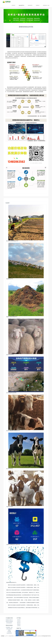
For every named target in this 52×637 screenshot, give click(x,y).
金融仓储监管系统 (42, 619)
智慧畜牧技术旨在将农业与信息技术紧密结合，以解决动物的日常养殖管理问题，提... (23, 607)
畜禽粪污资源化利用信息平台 (25, 299)
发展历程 (20, 624)
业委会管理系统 (32, 621)
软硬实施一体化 (46, 5)
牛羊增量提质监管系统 (43, 625)
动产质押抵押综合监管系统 (25, 375)
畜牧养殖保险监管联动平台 (25, 564)
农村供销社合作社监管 (43, 621)
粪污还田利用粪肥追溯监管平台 (25, 223)
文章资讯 (20, 625)
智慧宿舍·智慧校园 (9, 621)
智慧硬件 (37, 5)
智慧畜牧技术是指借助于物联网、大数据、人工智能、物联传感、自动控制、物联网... (23, 600)
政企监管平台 (21, 5)
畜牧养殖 (11, 51)
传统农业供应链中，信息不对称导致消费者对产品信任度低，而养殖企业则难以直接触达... (23, 597)
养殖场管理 (30, 5)
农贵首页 (13, 5)
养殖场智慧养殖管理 (43, 622)
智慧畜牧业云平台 (25, 261)
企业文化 (20, 621)
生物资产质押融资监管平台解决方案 (25, 527)
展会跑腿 (31, 624)
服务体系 (20, 622)
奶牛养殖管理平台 (25, 451)
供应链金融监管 (9, 622)
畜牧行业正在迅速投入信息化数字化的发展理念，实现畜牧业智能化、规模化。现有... (23, 584)
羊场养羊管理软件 (25, 489)
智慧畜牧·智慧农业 (9, 619)
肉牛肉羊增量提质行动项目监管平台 (25, 413)
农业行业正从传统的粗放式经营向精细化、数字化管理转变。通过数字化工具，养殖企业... (23, 592)
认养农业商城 (42, 624)
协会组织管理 (31, 625)
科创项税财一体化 (31, 619)
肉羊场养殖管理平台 (25, 337)
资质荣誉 (20, 619)
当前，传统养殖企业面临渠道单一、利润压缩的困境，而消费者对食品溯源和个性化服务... (23, 602)
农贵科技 (39, 53)
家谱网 (31, 622)
